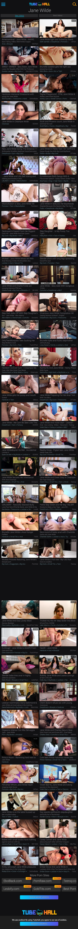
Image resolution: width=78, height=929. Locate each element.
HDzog (73, 181)
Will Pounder (6, 99)
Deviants (35, 318)
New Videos (19, 15)
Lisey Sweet (44, 345)
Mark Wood (6, 680)
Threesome (17, 99)
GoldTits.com (47, 888)
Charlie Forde (7, 290)
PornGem (34, 206)
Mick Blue (43, 71)
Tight (60, 71)
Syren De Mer (7, 454)
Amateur (67, 482)
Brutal (48, 153)
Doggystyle (14, 564)
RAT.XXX (35, 844)
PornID (73, 126)
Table (9, 817)
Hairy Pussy (67, 871)
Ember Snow (44, 871)
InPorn (35, 789)
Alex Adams (6, 318)
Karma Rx (43, 372)
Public (42, 208)
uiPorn (73, 42)
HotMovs (34, 236)
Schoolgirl (22, 871)
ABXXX (73, 735)
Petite (42, 153)
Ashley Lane (44, 99)
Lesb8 (36, 509)
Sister (14, 871)
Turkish (15, 817)
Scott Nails (44, 126)
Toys (67, 537)
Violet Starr (44, 427)
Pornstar (64, 42)
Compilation (27, 372)
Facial (51, 126)
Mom (54, 817)
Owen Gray (44, 482)
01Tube (73, 153)
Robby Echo (6, 871)
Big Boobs (67, 181)
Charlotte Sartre (46, 537)
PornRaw (72, 454)
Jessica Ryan (7, 844)
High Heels (58, 181)
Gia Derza (5, 509)
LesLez (35, 263)
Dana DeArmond (8, 707)
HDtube (73, 71)
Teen (11, 206)
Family (53, 345)
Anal (3, 44)
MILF (21, 236)
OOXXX (35, 124)
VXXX (36, 153)
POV (51, 236)
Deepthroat (55, 42)
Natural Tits (18, 263)
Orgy (51, 181)
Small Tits (59, 454)
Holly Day (43, 680)
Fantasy (20, 425)
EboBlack (72, 760)
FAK (74, 236)
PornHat (35, 564)
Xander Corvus (55, 99)
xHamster (34, 372)
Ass (55, 71)
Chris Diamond (7, 653)
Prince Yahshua (46, 760)
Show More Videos (39, 897)
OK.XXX (35, 290)
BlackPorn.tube (32, 625)
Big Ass (22, 564)
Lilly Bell (5, 181)
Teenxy (73, 482)
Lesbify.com (17, 888)
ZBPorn (73, 707)
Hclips (35, 735)
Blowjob (10, 44)
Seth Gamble (45, 42)
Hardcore (26, 99)
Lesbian (12, 181)
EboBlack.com (17, 880)
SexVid (73, 263)
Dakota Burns (7, 372)
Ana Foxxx (44, 181)
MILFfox (73, 844)
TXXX (74, 372)
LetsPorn (34, 680)
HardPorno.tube (32, 762)
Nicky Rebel (17, 372)
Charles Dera (45, 735)
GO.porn (35, 44)
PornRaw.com (47, 880)
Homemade (16, 318)
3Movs (35, 400)
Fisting (52, 427)
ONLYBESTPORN (32, 71)
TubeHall (73, 99)
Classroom (66, 789)
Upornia (73, 290)
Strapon (31, 509)
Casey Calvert (45, 844)
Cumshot (43, 290)
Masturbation (22, 181)
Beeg (74, 509)
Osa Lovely (6, 625)
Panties (62, 236)
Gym (13, 153)
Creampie (5, 124)
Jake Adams (44, 625)
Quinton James (7, 71)
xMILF (73, 427)
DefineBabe (34, 99)
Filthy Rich (44, 236)
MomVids (34, 707)
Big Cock (17, 71)
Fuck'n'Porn (34, 345)
